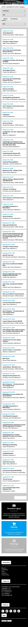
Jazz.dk (3, 7)
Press (3, 571)
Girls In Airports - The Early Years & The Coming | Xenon (13, 312)
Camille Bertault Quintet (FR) (11, 153)
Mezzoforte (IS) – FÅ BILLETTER (12, 170)
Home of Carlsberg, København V (11, 481)
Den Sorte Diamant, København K (11, 63)
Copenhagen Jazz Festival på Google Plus (10, 611)
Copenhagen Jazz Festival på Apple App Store (3, 621)
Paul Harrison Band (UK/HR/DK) (12, 470)
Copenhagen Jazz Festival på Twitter (6, 611)
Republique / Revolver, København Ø (12, 164)
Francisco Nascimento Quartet (12, 302)
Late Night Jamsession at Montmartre (10, 207)
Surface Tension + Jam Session (12, 350)
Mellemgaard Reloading (10, 445)
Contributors (4, 569)
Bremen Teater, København (9, 172)
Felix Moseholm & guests (10, 416)
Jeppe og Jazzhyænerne (10, 225)
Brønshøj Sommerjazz (8, 35)
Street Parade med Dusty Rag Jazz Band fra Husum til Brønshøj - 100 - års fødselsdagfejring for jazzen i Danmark (13, 236)
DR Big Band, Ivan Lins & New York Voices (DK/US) (13, 395)
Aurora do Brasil (7, 123)
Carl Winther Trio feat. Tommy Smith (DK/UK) (14, 132)
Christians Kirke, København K (10, 428)
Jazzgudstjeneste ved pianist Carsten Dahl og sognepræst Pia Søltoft (14, 425)
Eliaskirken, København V (9, 455)
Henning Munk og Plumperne (11, 97)
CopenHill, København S (9, 116)
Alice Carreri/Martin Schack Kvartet (13, 294)
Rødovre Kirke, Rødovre (9, 438)
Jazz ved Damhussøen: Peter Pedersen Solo (11, 488)
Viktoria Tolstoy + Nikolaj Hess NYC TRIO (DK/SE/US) (13, 180)
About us (3, 568)
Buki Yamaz (6, 358)
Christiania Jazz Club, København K (12, 191)
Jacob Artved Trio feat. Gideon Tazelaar (12, 340)
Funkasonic (6, 115)
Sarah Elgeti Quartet (9, 70)
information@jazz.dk (6, 595)
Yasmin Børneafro (8, 33)
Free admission (14, 18)
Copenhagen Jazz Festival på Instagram (14, 611)
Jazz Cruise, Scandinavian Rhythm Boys (13, 264)
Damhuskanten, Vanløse (9, 491)
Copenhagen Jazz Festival (12, 7)
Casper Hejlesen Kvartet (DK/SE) (12, 321)
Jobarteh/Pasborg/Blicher (10, 162)
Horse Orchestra (8, 216)
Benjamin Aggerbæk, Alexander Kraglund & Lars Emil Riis (12, 274)
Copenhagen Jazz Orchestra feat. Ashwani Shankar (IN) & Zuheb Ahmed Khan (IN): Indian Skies (14, 143)
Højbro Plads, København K (10, 43)
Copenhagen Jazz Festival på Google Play (9, 621)
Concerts (22, 7)
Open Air (5, 18)
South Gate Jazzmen (9, 462)
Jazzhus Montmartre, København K (12, 155)
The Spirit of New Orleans (10, 42)
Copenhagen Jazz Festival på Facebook (2, 611)
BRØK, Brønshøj (19, 35)
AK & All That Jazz (8, 255)
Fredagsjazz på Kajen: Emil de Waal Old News (13, 61)
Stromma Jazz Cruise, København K (12, 53)
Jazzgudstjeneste (8, 453)
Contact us (4, 573)
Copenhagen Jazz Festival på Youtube (18, 611)
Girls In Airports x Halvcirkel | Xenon (13, 106)
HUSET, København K (8, 108)
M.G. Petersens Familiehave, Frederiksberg (14, 99)
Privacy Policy (5, 575)
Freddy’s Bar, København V (9, 72)
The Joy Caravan (7, 479)
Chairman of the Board (9, 189)
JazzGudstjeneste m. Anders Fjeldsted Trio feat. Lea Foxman (12, 435)
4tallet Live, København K (9, 135)
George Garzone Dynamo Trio (11, 376)
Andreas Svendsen (8, 89)
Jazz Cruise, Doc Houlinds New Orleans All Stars (12, 51)
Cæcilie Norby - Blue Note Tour (12, 367)
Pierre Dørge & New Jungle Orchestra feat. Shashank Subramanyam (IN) (14, 330)
